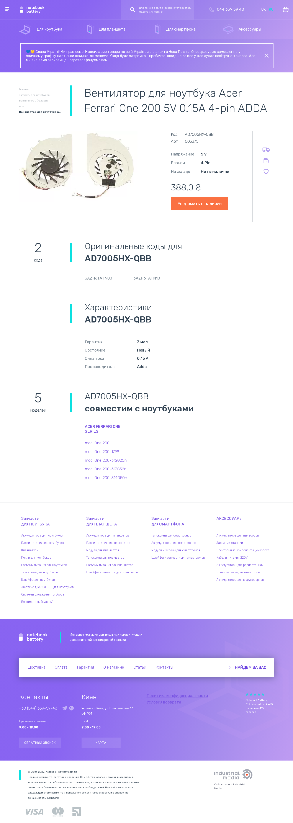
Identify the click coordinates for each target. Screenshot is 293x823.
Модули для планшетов (102, 550)
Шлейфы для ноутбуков (38, 580)
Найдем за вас (250, 667)
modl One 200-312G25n (106, 460)
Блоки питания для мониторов (238, 572)
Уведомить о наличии (200, 203)
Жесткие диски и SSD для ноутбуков (47, 587)
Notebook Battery (33, 637)
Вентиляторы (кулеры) (37, 602)
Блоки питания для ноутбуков (42, 543)
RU (271, 9)
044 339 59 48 (230, 9)
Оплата (61, 667)
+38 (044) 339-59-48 (38, 708)
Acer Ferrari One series (102, 429)
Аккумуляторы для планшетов (107, 535)
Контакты (164, 667)
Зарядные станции (229, 543)
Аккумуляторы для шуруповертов (240, 580)
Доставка (36, 667)
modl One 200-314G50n (106, 477)
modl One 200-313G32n (105, 469)
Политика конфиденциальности (177, 695)
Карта (101, 743)
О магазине (113, 667)
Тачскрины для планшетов (105, 558)
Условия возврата (164, 702)
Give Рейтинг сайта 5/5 (263, 694)
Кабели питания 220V (232, 558)
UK (263, 9)
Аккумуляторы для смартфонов (173, 543)
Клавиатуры (29, 550)
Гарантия (85, 667)
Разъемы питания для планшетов (109, 565)
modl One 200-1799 (102, 451)
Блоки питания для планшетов (108, 543)
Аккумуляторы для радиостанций (240, 565)
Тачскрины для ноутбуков (39, 572)
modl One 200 (97, 443)
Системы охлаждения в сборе (42, 594)
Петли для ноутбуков (36, 558)
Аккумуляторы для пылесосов (237, 535)
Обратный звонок (40, 743)
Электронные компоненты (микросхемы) (245, 550)
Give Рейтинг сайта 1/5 (247, 694)
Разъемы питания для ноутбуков (44, 565)
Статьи (140, 667)
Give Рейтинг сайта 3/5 (255, 694)
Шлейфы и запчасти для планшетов (112, 572)
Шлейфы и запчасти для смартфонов (178, 558)
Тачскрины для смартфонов (171, 535)
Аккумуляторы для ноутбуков (42, 535)
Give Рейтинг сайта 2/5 (251, 694)
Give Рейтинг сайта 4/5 (259, 694)
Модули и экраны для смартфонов (175, 550)
